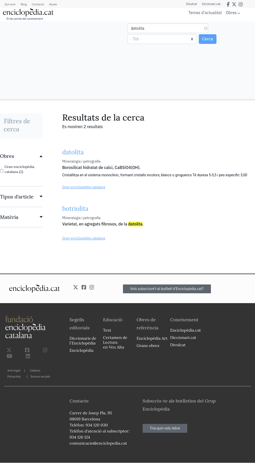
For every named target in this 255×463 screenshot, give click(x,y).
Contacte (38, 4)
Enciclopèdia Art (152, 338)
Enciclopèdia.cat (185, 330)
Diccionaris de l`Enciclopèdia (83, 340)
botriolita (75, 209)
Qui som (10, 4)
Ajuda (53, 4)
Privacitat (14, 376)
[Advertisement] (64, 60)
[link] (21, 156)
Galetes (35, 370)
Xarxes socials (40, 376)
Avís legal (13, 370)
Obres (231, 12)
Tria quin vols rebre (165, 428)
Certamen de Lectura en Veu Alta (115, 342)
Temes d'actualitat (205, 12)
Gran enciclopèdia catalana (83, 187)
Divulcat (191, 4)
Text (107, 330)
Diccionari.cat (211, 4)
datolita (73, 152)
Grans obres (148, 345)
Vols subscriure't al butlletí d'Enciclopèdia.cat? (167, 288)
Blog (24, 4)
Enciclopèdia (81, 350)
